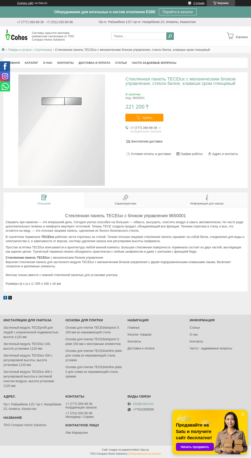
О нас (48, 62)
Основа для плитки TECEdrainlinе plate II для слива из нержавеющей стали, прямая (93, 371)
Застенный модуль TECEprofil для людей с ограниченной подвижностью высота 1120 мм (30, 332)
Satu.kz (144, 449)
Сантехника (43, 50)
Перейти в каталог (177, 12)
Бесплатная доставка (146, 141)
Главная (13, 62)
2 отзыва (199, 3)
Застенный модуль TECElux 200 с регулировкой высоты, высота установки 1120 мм (27, 360)
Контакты (65, 62)
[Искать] (170, 36)
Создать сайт (25, 3)
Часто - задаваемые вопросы (211, 348)
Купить (147, 118)
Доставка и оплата (94, 62)
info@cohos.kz (143, 404)
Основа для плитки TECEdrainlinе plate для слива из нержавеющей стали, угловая (93, 355)
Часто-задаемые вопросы (154, 62)
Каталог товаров (140, 334)
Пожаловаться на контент (145, 453)
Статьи (121, 62)
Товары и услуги (20, 50)
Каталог (31, 62)
